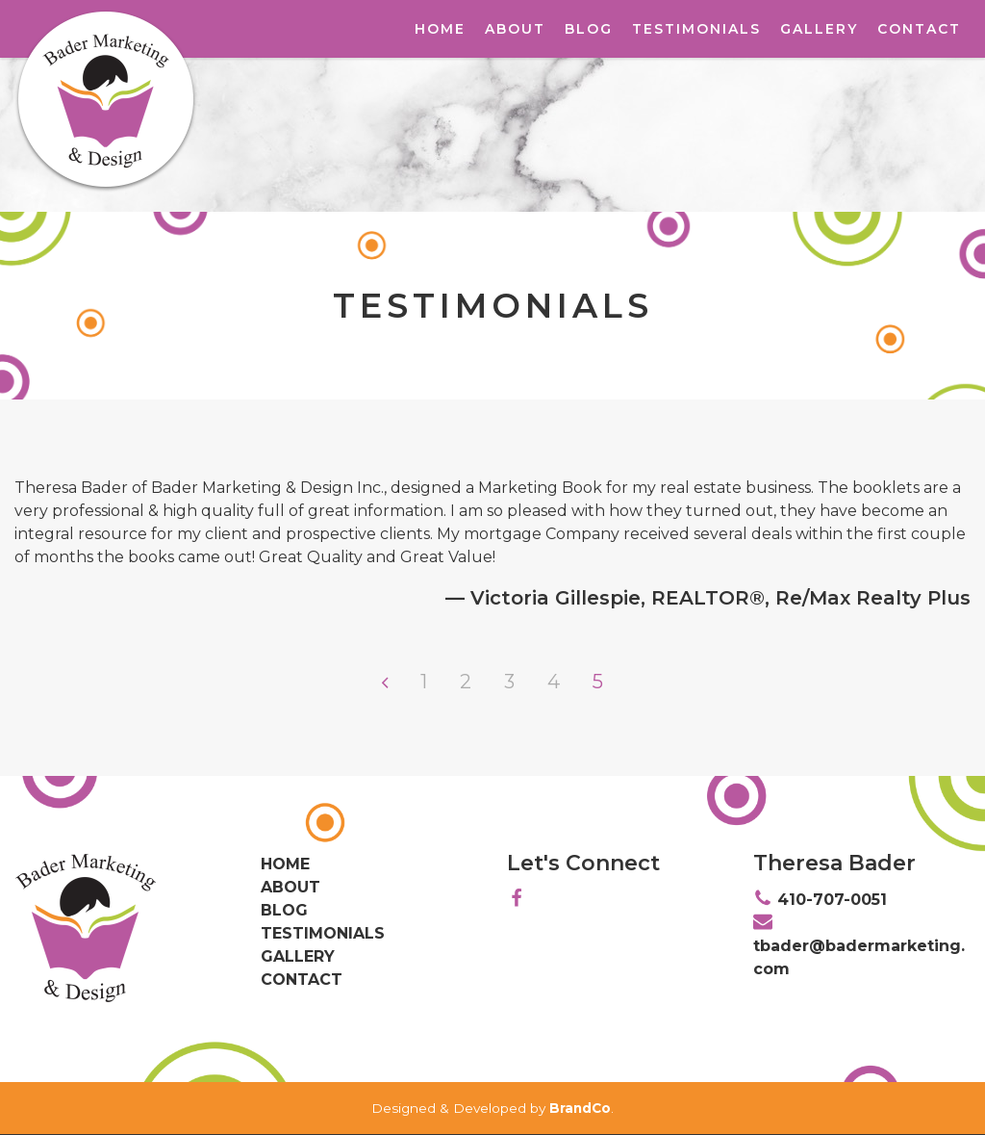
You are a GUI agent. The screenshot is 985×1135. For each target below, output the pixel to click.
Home (440, 29)
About (515, 29)
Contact (919, 29)
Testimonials (696, 29)
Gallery (819, 29)
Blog (589, 29)
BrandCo (580, 1108)
